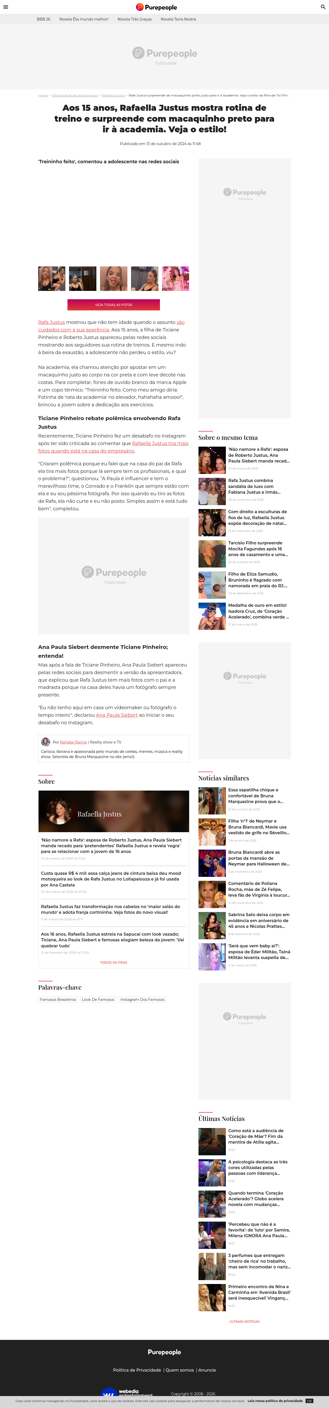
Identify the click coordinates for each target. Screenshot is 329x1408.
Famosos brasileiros (58, 999)
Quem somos (180, 1370)
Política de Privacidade (137, 1370)
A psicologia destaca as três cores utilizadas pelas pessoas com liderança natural (258, 1170)
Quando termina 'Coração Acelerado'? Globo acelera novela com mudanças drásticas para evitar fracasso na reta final (259, 1205)
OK (309, 1401)
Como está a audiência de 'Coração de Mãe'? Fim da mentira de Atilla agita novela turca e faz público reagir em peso (256, 1142)
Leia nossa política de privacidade (275, 1401)
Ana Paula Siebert (117, 715)
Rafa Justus (51, 322)
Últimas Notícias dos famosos (75, 95)
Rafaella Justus (113, 95)
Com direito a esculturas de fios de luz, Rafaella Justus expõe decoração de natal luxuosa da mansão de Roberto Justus (257, 523)
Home (43, 95)
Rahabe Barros (73, 742)
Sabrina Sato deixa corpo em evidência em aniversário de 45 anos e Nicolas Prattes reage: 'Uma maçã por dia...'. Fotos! (259, 926)
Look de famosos (98, 999)
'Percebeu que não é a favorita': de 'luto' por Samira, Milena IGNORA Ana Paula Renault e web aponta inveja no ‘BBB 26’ (259, 1236)
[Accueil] (164, 7)
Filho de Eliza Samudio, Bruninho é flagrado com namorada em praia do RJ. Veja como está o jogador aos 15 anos (256, 586)
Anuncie (207, 1370)
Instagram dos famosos (142, 999)
